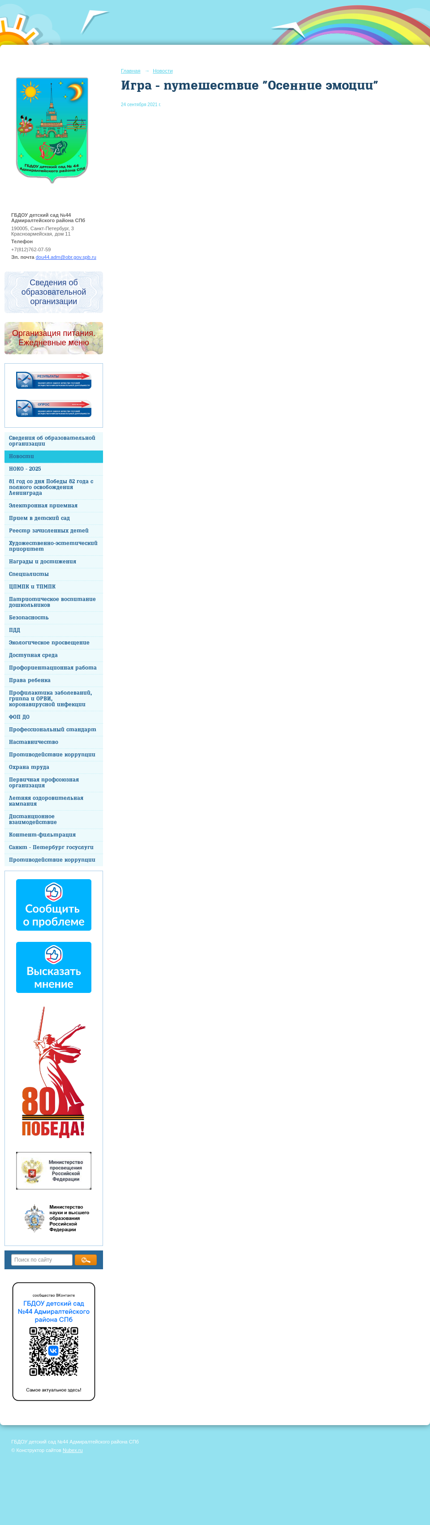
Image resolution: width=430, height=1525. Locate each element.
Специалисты (29, 574)
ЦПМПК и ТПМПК (32, 587)
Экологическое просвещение (49, 643)
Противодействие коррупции (52, 755)
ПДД (14, 630)
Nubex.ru (73, 1450)
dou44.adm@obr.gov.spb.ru (66, 257)
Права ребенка (30, 680)
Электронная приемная (43, 506)
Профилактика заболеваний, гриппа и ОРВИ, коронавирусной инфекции (50, 699)
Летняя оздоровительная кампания (46, 801)
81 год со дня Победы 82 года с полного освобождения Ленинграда (51, 487)
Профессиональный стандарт (52, 730)
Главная (131, 70)
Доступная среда (33, 655)
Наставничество (33, 742)
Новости (21, 457)
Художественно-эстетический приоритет (53, 546)
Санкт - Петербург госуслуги (51, 848)
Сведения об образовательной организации (52, 441)
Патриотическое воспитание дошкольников (52, 602)
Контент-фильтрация (42, 835)
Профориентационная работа (53, 668)
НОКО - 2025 (25, 469)
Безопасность (29, 618)
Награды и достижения (42, 562)
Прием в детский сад (39, 518)
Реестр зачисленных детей (49, 531)
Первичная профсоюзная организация (44, 783)
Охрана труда (29, 767)
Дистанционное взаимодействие (33, 819)
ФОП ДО (19, 717)
